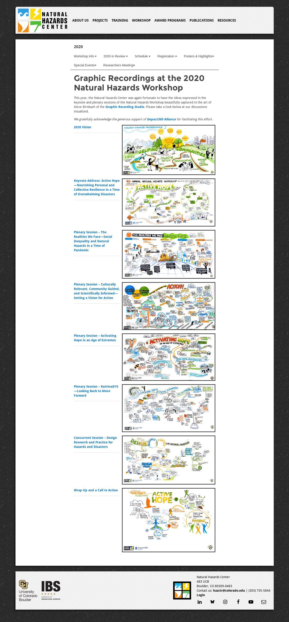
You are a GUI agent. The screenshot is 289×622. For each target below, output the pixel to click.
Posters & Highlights (199, 56)
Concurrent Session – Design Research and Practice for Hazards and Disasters (95, 442)
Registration (167, 56)
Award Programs (170, 20)
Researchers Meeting (119, 65)
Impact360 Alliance (161, 119)
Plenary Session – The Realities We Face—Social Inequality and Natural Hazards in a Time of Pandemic (93, 241)
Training (120, 20)
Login (201, 595)
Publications (202, 20)
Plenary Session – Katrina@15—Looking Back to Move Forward (96, 391)
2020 (78, 46)
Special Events (85, 65)
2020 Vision (82, 127)
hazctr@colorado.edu (229, 590)
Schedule (142, 56)
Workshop (141, 20)
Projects (100, 20)
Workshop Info (85, 56)
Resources (227, 20)
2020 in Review (116, 56)
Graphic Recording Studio (125, 107)
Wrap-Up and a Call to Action (96, 490)
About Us (80, 20)
